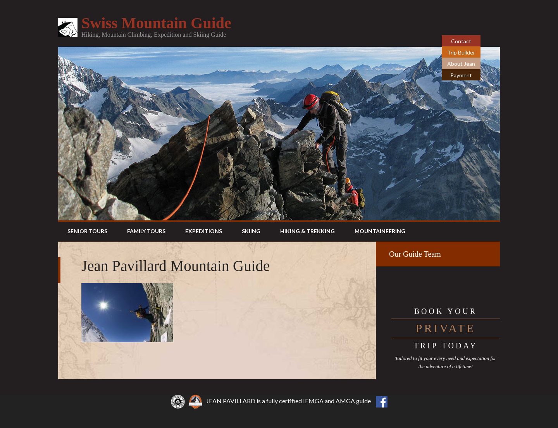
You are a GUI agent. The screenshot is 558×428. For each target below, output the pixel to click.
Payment (461, 75)
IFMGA (313, 400)
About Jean (461, 63)
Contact (461, 41)
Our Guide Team (415, 254)
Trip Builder (461, 52)
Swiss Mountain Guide (156, 23)
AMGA (345, 400)
